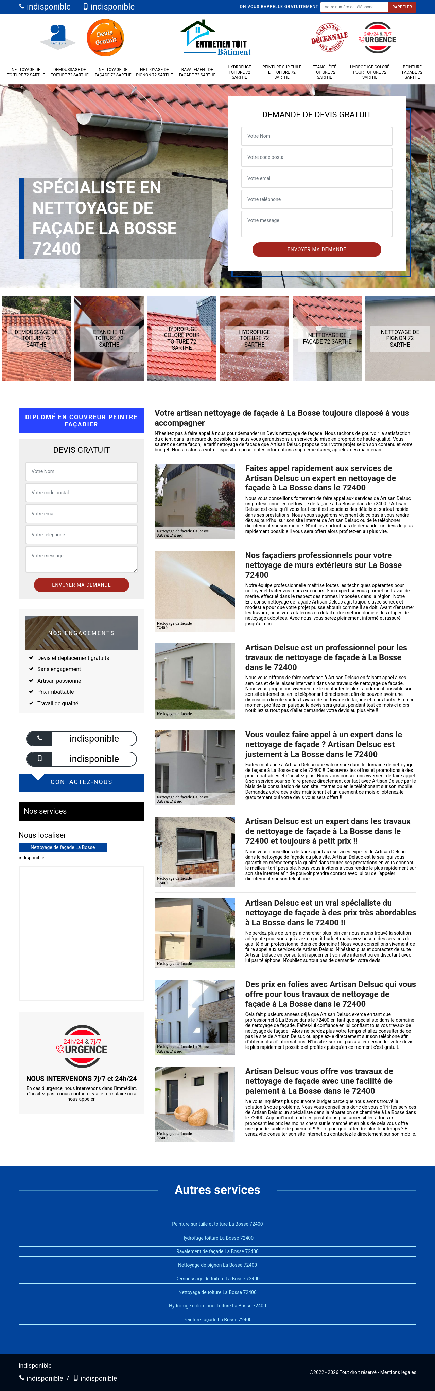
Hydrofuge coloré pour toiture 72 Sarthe (369, 72)
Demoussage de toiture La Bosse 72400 (217, 1278)
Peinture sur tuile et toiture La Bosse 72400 (217, 1224)
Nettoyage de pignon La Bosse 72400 (217, 1265)
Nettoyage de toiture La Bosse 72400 (217, 1292)
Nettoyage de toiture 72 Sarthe (26, 72)
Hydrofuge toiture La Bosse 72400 (217, 1238)
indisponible (45, 7)
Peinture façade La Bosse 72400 (217, 1319)
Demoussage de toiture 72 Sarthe (69, 72)
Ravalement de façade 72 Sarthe (197, 72)
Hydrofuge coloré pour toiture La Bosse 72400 (217, 1306)
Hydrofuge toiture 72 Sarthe (239, 72)
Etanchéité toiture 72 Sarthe (324, 72)
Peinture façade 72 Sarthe (412, 72)
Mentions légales (398, 1372)
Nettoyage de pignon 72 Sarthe (154, 72)
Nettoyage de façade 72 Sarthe (113, 72)
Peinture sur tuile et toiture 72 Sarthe (281, 72)
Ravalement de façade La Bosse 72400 (217, 1251)
